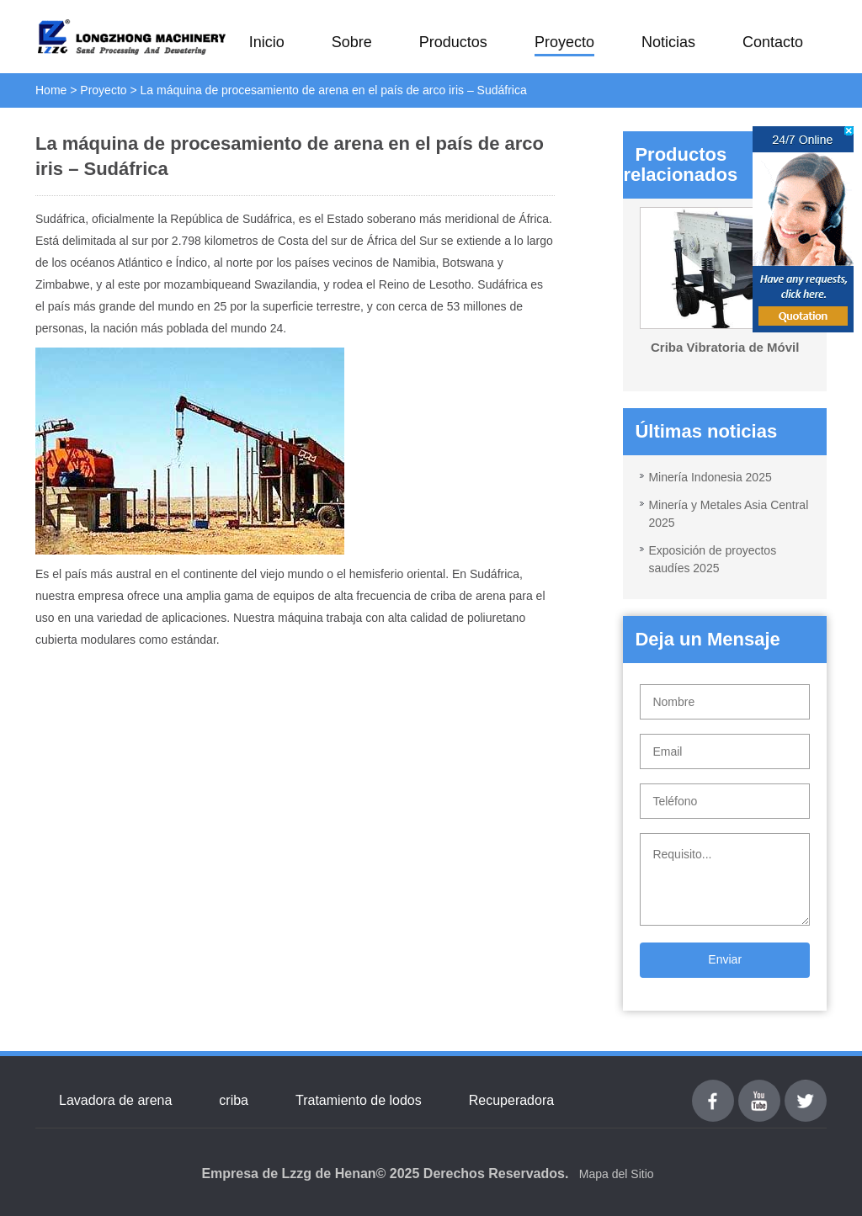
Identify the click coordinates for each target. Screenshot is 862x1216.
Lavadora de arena (115, 1100)
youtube (759, 1089)
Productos (453, 42)
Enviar (725, 959)
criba (233, 1100)
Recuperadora (511, 1100)
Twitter (805, 1089)
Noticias (668, 42)
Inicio (267, 42)
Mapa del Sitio (616, 1174)
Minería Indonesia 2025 (709, 477)
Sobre (352, 42)
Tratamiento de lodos (358, 1100)
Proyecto (564, 42)
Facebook (713, 1089)
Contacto (772, 42)
